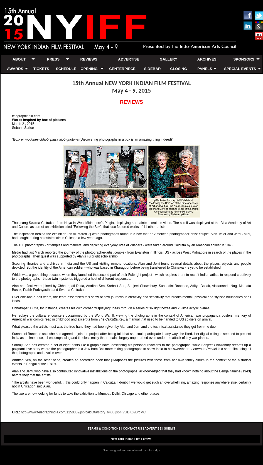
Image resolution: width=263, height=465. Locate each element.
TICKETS (41, 69)
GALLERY (168, 59)
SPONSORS (243, 59)
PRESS (53, 59)
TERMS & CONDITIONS (104, 428)
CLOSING (178, 69)
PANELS (204, 69)
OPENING (88, 69)
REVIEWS (88, 59)
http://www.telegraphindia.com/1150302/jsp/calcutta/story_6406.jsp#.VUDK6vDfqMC (83, 412)
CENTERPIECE (122, 69)
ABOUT (19, 59)
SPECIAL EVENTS (240, 69)
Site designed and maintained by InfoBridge (131, 450)
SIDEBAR (152, 69)
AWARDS (15, 69)
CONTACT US (132, 428)
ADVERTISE (128, 59)
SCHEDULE (66, 69)
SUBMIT (169, 428)
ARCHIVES (207, 59)
